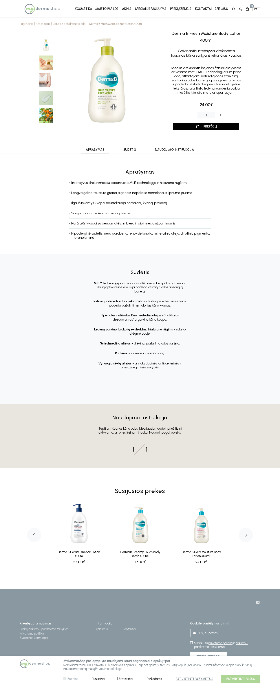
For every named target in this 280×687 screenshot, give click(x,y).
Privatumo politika (32, 632)
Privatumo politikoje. (108, 669)
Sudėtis (129, 149)
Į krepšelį (209, 125)
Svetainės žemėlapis (34, 637)
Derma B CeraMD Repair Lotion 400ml (79, 553)
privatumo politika (220, 642)
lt (255, 9)
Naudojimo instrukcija (174, 149)
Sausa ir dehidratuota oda (69, 22)
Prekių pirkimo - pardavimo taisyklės (44, 628)
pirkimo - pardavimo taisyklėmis (221, 644)
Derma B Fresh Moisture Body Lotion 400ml (115, 22)
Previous (34, 534)
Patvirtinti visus (240, 679)
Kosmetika (83, 9)
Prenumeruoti (208, 655)
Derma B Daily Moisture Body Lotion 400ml (201, 553)
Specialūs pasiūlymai (151, 9)
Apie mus (221, 9)
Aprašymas (95, 149)
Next (246, 534)
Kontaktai (203, 9)
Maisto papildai (107, 9)
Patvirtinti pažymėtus (194, 679)
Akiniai (127, 9)
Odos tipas (43, 22)
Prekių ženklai (181, 9)
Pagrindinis (26, 22)
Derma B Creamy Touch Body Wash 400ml (140, 553)
